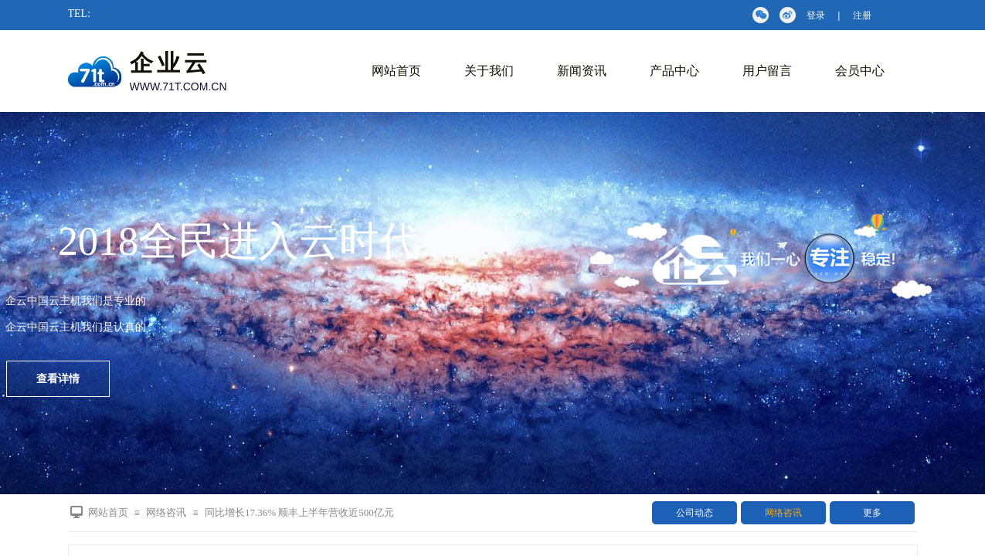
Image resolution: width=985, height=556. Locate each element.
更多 (872, 512)
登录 (816, 15)
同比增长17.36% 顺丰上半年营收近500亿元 (299, 512)
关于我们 (489, 70)
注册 (862, 15)
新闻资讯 (581, 70)
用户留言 (767, 70)
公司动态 (694, 512)
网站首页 (396, 70)
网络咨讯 (783, 512)
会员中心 (860, 70)
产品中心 (674, 70)
